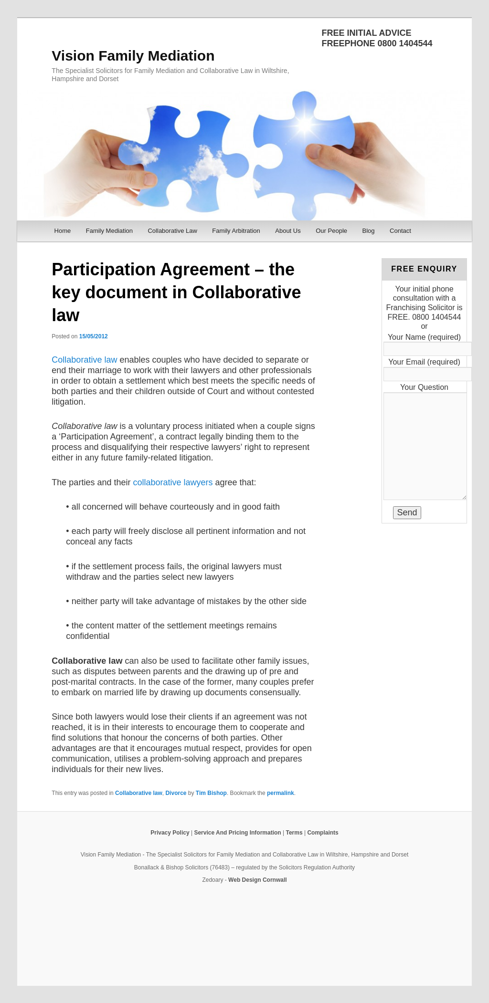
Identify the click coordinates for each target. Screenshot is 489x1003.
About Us (287, 230)
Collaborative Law (172, 230)
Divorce (175, 793)
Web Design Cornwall (257, 880)
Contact (400, 230)
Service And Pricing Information (237, 832)
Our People (331, 230)
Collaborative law (84, 360)
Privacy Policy (169, 832)
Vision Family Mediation (133, 55)
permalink (280, 793)
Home (62, 230)
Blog (368, 230)
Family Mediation (109, 230)
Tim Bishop (211, 793)
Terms (294, 832)
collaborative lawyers (173, 482)
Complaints (322, 832)
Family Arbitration (236, 230)
